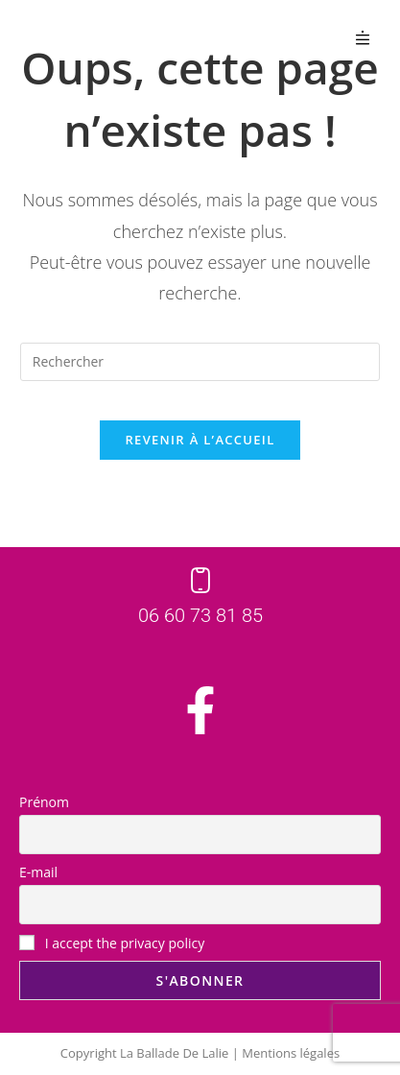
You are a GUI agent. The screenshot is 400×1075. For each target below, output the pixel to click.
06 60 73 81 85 (200, 615)
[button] (363, 37)
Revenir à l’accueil (199, 439)
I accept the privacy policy (111, 943)
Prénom (44, 802)
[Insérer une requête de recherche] (200, 362)
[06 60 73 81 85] (200, 580)
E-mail (38, 872)
